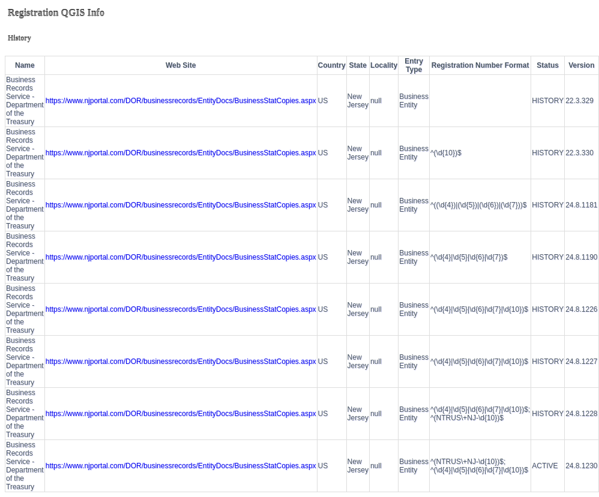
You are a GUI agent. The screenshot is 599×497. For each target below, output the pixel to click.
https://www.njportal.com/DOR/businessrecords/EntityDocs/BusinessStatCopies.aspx (181, 101)
